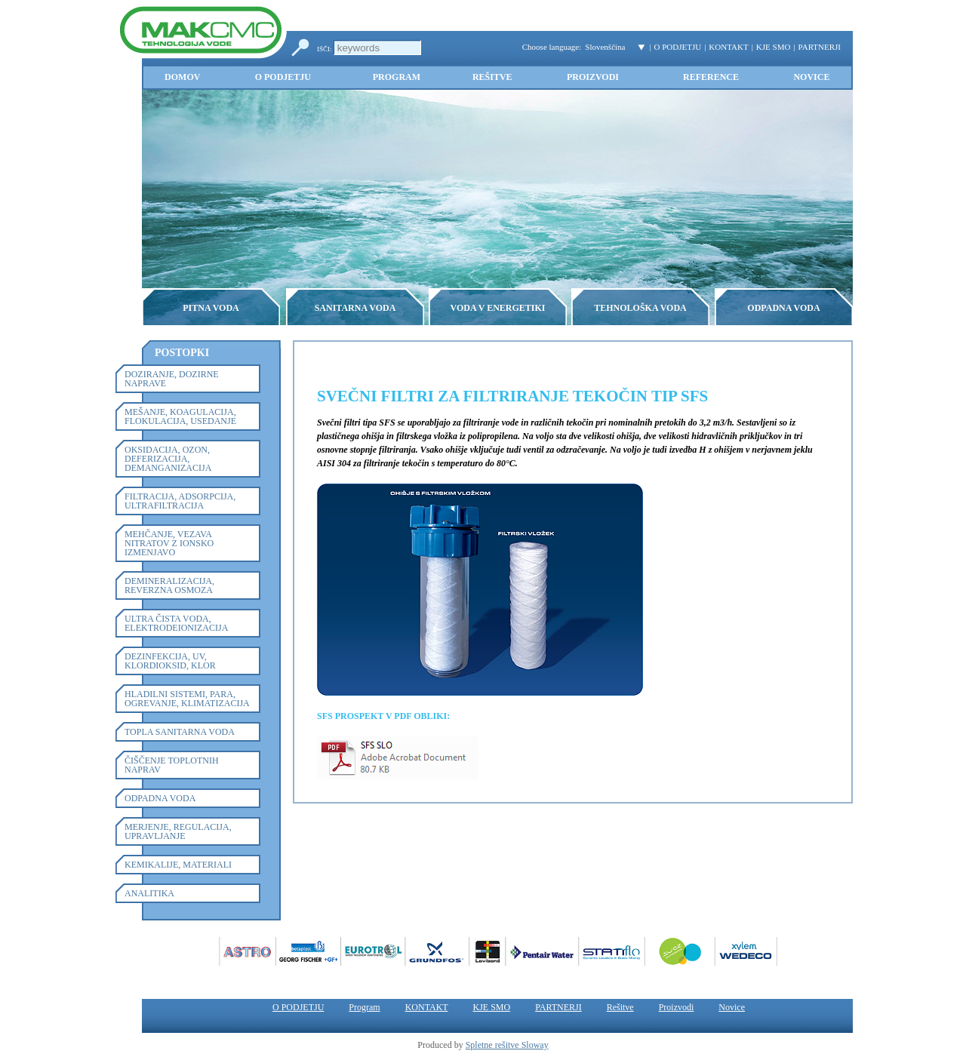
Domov (182, 77)
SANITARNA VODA (355, 308)
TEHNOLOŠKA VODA (640, 308)
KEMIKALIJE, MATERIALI (178, 864)
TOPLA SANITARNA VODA (180, 731)
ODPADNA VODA (783, 308)
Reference (711, 77)
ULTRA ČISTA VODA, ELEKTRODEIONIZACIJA (176, 623)
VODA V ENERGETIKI (497, 308)
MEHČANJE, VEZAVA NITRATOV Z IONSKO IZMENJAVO (169, 543)
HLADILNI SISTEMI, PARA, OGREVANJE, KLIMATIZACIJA (187, 699)
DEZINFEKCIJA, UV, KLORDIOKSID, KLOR (170, 661)
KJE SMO (773, 46)
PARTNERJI (819, 46)
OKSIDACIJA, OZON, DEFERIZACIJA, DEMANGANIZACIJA (168, 458)
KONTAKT (728, 46)
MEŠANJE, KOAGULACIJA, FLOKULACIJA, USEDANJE (180, 416)
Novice (811, 77)
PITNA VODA (211, 308)
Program (396, 77)
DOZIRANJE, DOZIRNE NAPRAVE (172, 379)
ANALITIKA (149, 893)
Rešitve (492, 77)
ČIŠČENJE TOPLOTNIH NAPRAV (172, 765)
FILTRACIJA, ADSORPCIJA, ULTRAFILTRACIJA (180, 501)
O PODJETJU (678, 46)
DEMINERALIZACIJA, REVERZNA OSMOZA (169, 585)
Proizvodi (593, 77)
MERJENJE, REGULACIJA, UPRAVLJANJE (178, 831)
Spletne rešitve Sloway (507, 1045)
